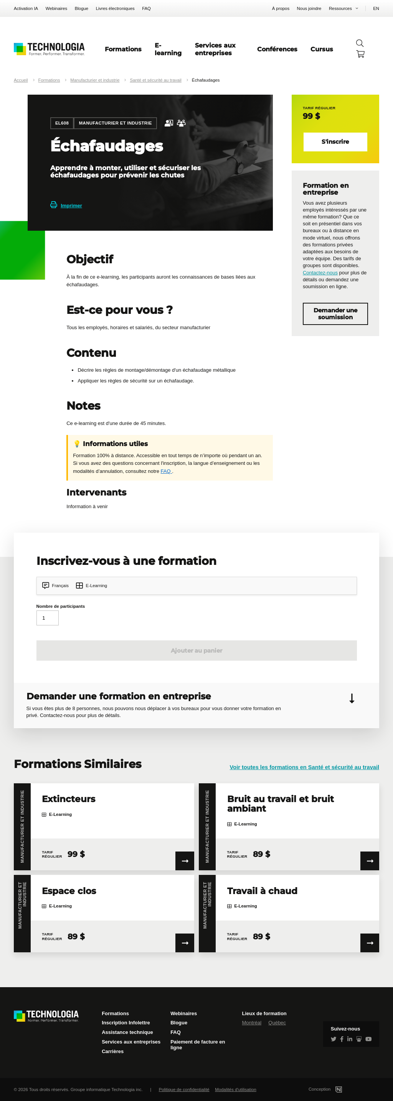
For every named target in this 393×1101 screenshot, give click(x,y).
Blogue (81, 8)
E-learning (168, 49)
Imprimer (66, 205)
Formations (123, 49)
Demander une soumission (335, 314)
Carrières (113, 1051)
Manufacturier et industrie (94, 80)
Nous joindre (309, 8)
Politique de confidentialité (184, 1089)
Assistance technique (127, 1032)
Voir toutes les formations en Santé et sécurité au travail (304, 767)
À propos (280, 8)
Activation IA (26, 8)
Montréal (251, 1023)
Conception (334, 1089)
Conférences (277, 49)
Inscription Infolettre (126, 1023)
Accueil (21, 80)
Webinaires (57, 8)
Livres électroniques (115, 8)
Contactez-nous (320, 273)
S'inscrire (335, 141)
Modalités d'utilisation (235, 1089)
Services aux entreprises (215, 49)
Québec (277, 1023)
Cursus (321, 49)
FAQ (146, 8)
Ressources (340, 8)
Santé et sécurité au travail (156, 80)
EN (376, 8)
